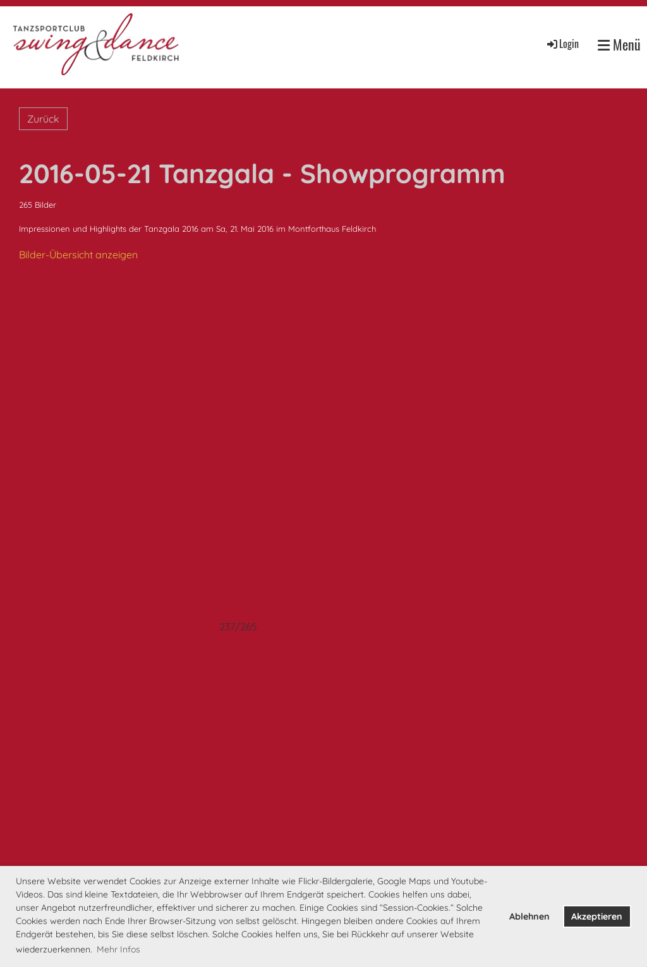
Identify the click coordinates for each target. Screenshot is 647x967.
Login (562, 43)
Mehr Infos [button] (118, 949)
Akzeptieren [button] (596, 916)
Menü (619, 44)
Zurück (43, 118)
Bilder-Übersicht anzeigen (78, 254)
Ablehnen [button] (529, 916)
